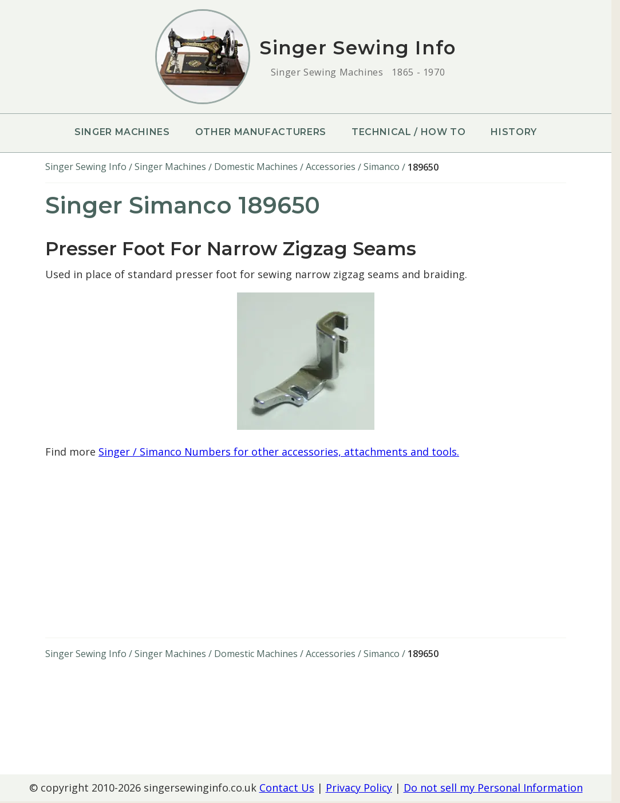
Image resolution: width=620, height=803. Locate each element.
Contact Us (286, 787)
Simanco (382, 166)
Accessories (331, 166)
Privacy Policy (359, 787)
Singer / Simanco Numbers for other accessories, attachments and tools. (278, 451)
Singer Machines (122, 131)
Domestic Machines (256, 166)
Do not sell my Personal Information (493, 787)
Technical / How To (409, 131)
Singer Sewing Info (86, 166)
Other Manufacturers (260, 131)
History (513, 131)
